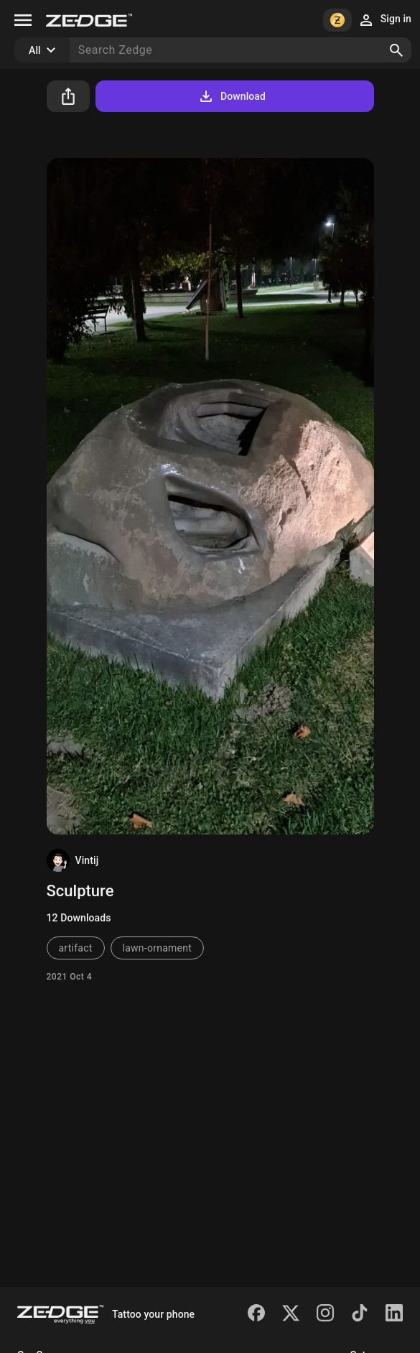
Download (231, 96)
